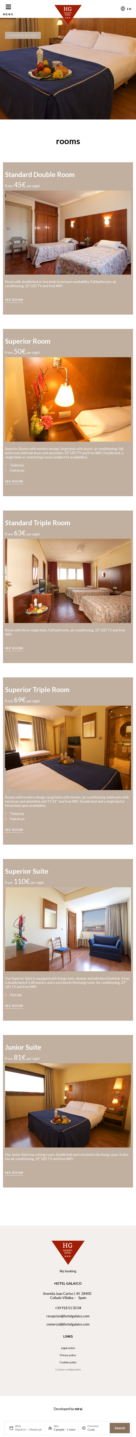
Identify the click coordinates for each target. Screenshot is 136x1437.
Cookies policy (68, 1362)
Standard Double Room (40, 174)
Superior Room (27, 341)
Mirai (78, 1409)
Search (119, 1428)
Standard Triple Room (37, 522)
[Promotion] (97, 1430)
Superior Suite (26, 871)
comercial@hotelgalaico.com (68, 1324)
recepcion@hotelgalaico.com (68, 1316)
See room (14, 299)
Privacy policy (68, 1355)
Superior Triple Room (37, 689)
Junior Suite (23, 1047)
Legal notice (68, 1348)
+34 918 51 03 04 (68, 1308)
